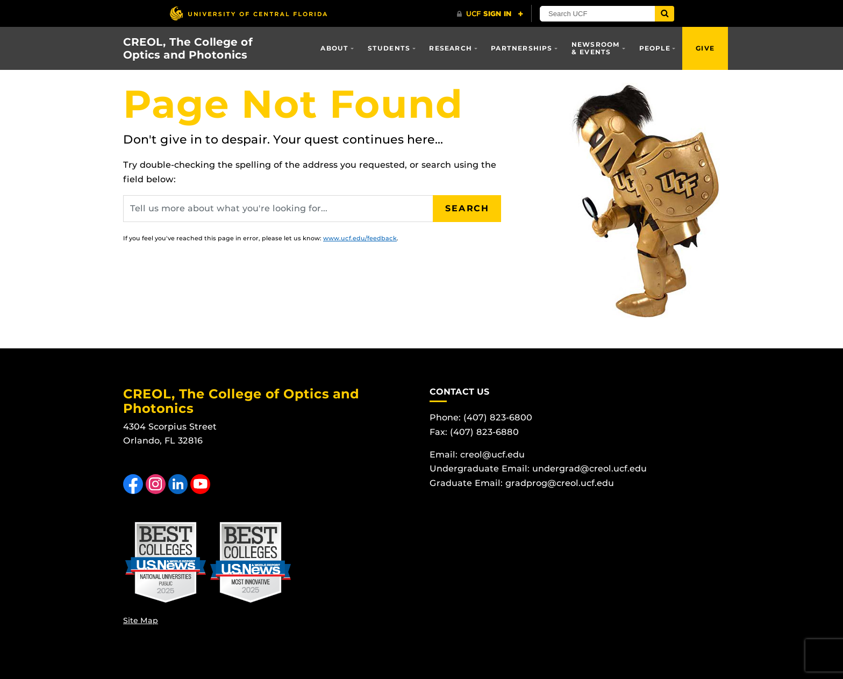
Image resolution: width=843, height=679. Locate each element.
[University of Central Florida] (248, 13)
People (654, 48)
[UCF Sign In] (490, 14)
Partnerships (521, 48)
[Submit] (664, 14)
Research (450, 48)
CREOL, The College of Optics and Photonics (188, 48)
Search (467, 208)
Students (389, 48)
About (334, 48)
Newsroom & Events (595, 48)
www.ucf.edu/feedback (360, 238)
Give (705, 48)
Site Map (140, 620)
